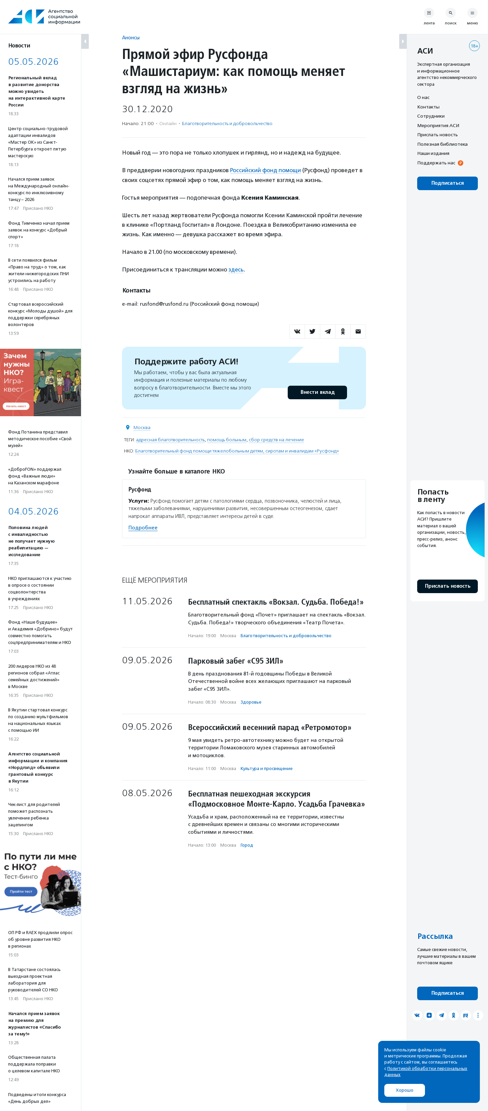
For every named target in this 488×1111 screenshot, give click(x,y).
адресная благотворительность (170, 439)
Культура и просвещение (266, 768)
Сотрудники (431, 116)
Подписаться (447, 183)
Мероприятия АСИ (438, 125)
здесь (236, 269)
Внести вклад (317, 391)
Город (247, 844)
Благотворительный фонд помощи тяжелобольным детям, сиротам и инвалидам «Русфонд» (237, 450)
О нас (423, 97)
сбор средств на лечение (276, 439)
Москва (142, 427)
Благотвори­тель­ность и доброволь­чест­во (227, 123)
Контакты (428, 106)
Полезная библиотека (442, 144)
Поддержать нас (436, 162)
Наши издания (433, 153)
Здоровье (251, 701)
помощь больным (226, 439)
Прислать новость (437, 134)
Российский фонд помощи (265, 170)
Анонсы (131, 37)
